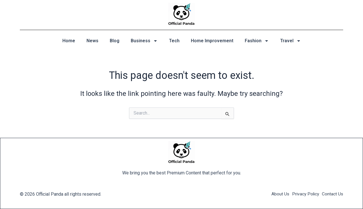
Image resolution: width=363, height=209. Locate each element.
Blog (114, 40)
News (92, 40)
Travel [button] (290, 41)
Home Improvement (212, 40)
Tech (174, 40)
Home (68, 40)
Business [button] (144, 41)
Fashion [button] (257, 41)
